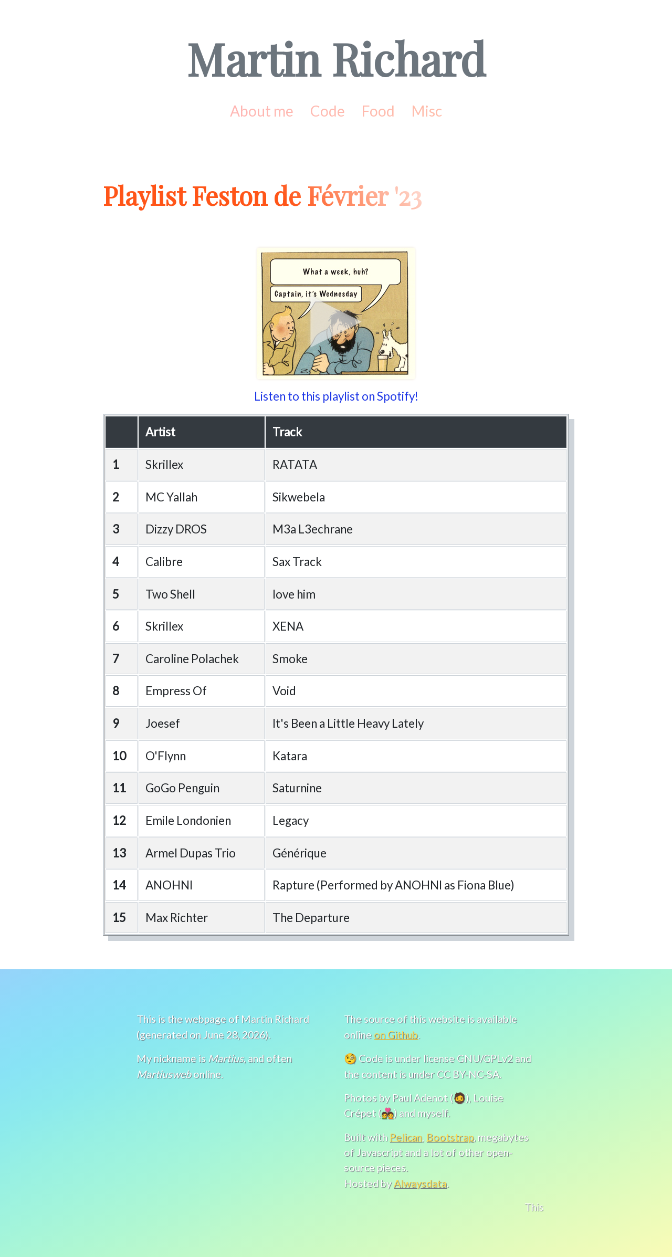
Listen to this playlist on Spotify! (336, 396)
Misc (427, 110)
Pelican (405, 1137)
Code (327, 110)
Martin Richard (336, 58)
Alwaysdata (419, 1183)
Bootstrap (449, 1137)
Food (378, 110)
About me (261, 110)
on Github (396, 1034)
